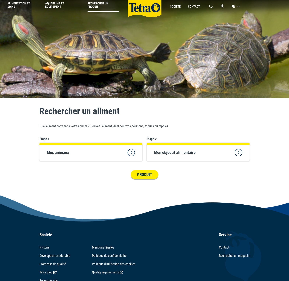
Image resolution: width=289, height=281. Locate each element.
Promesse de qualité (52, 264)
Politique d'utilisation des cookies (113, 264)
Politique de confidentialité (109, 256)
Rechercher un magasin (234, 256)
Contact (224, 247)
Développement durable (54, 256)
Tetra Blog (48, 272)
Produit (144, 174)
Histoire (44, 247)
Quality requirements (107, 272)
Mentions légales (103, 247)
